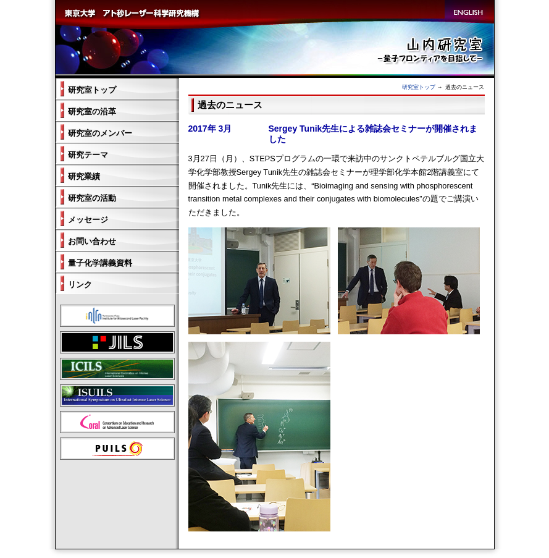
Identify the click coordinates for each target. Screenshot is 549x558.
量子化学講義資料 (100, 263)
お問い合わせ (92, 241)
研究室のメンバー (100, 133)
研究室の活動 (92, 198)
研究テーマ (88, 154)
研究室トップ (418, 87)
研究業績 (84, 176)
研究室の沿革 (92, 111)
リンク (80, 284)
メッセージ (88, 219)
